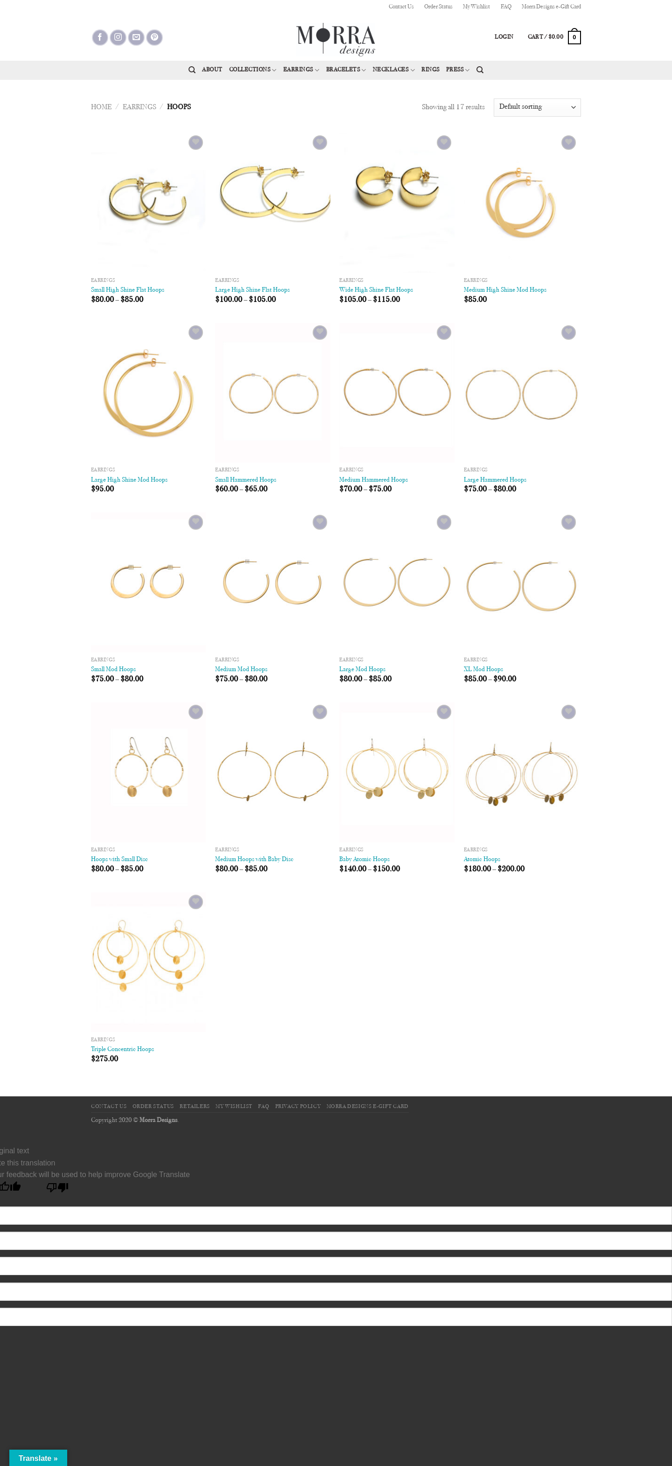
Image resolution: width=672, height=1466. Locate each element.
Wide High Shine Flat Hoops (376, 290)
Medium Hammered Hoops (373, 480)
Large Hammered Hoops (495, 480)
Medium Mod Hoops (241, 669)
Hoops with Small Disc (119, 859)
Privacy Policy (298, 1106)
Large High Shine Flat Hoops (252, 290)
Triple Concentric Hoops (122, 1049)
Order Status (438, 7)
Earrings (301, 70)
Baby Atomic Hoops (364, 859)
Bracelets (346, 70)
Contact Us (401, 7)
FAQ (506, 7)
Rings (430, 70)
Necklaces (394, 70)
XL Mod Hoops (483, 669)
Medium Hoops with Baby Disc (254, 859)
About (212, 70)
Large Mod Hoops (362, 669)
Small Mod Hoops (113, 669)
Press (458, 70)
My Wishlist (476, 7)
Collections (253, 70)
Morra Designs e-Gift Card (551, 7)
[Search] (192, 70)
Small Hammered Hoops (245, 480)
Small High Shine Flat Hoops (127, 290)
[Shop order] (537, 107)
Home (101, 107)
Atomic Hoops (482, 859)
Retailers (195, 1106)
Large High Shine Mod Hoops (129, 480)
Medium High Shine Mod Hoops (505, 290)
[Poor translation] (57, 1190)
